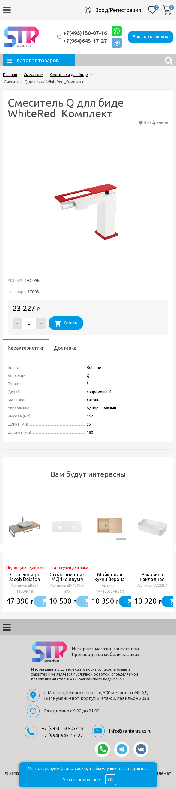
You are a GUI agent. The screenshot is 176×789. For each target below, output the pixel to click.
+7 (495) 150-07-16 (62, 728)
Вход (101, 10)
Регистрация (125, 10)
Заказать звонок (150, 36)
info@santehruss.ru (130, 731)
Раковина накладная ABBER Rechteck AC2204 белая (152, 582)
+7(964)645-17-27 (85, 41)
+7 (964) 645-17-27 (62, 735)
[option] (24, 549)
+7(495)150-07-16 (85, 33)
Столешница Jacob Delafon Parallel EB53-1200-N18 (24, 582)
